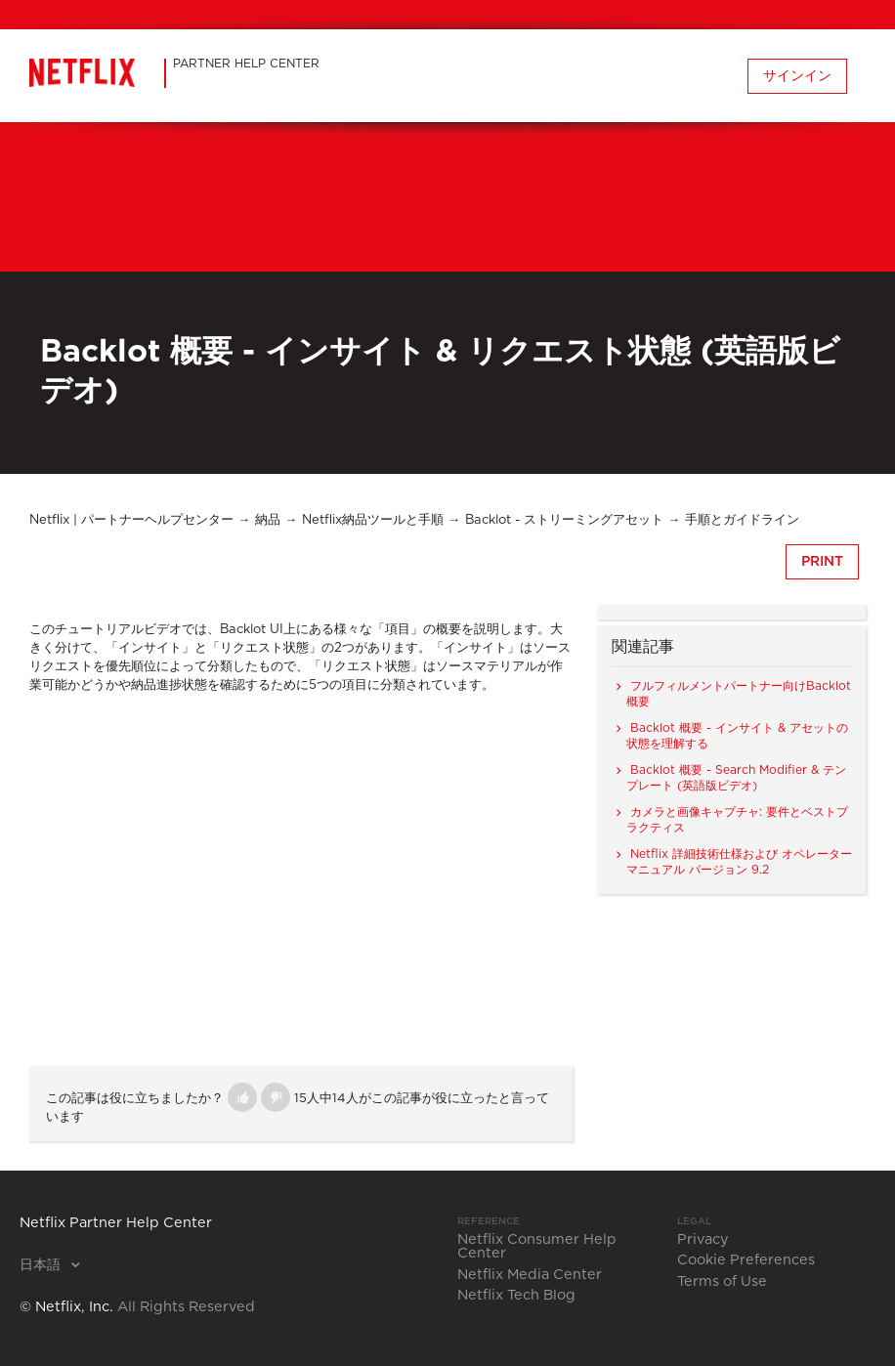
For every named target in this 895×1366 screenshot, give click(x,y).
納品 (267, 520)
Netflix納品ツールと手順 (373, 520)
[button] (242, 1097)
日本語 (42, 1265)
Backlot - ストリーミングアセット (564, 520)
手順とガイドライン (742, 520)
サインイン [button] (797, 76)
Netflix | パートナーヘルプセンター (131, 520)
